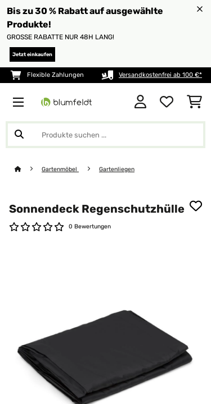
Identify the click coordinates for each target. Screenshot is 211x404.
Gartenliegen (116, 169)
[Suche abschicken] (19, 134)
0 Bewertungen (90, 226)
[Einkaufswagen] (194, 102)
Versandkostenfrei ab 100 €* (160, 75)
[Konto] (140, 102)
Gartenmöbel (60, 169)
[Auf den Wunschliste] (196, 206)
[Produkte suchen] (105, 134)
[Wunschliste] (166, 102)
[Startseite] (28, 169)
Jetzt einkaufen (32, 54)
